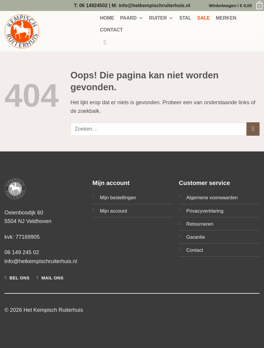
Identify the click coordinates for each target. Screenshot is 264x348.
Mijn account (113, 210)
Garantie (195, 237)
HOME (107, 17)
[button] (234, 6)
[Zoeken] (107, 42)
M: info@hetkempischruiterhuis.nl (151, 5)
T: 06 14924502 (91, 5)
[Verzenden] (253, 128)
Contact (194, 250)
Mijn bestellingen (118, 197)
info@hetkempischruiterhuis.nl (40, 261)
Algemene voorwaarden (212, 197)
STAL (185, 17)
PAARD (131, 18)
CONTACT (111, 29)
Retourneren (199, 224)
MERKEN (226, 17)
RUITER (161, 18)
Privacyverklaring (204, 210)
